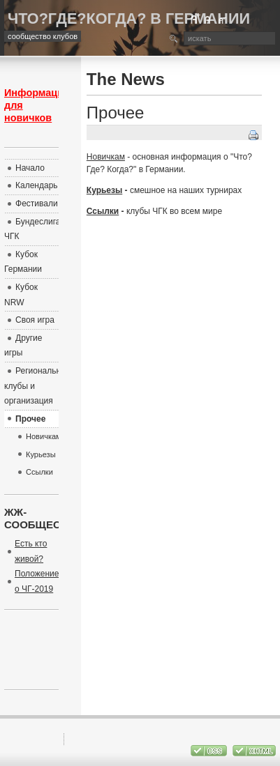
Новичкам (106, 157)
